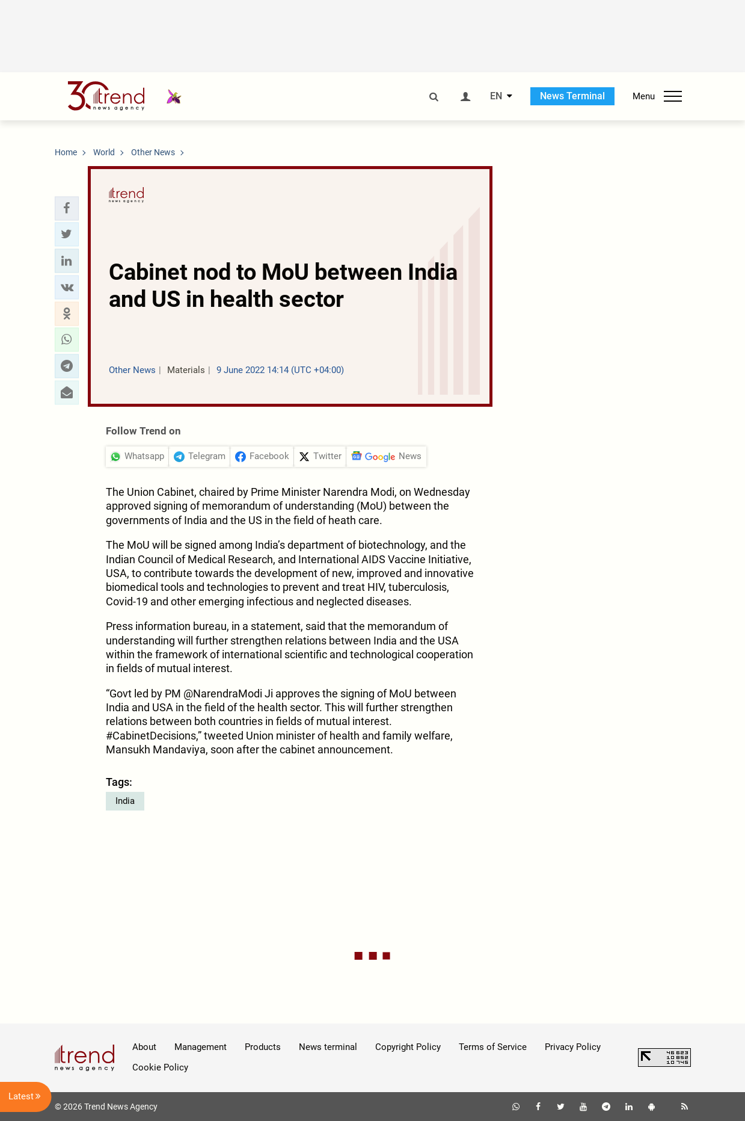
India (125, 800)
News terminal (328, 1047)
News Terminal (572, 96)
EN (496, 96)
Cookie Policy (160, 1067)
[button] (66, 208)
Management (200, 1047)
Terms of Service (493, 1047)
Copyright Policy (408, 1047)
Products (263, 1047)
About (144, 1047)
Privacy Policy (573, 1047)
